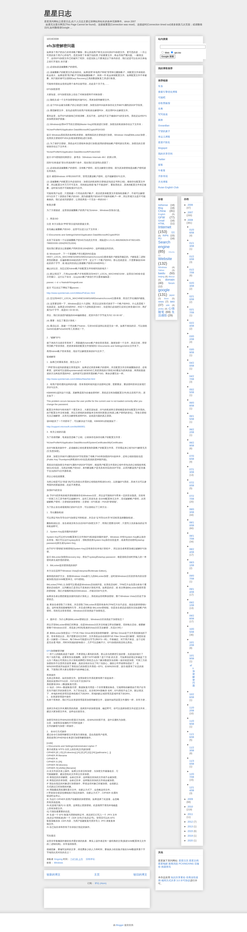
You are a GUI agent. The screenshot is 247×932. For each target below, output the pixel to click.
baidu (161, 273)
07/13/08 (191, 471)
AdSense (163, 205)
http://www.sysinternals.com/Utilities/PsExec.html (71, 293)
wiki (167, 305)
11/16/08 (191, 735)
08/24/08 (191, 550)
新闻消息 (173, 863)
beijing (161, 276)
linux (166, 298)
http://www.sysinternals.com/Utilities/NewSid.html (71, 379)
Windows (58, 862)
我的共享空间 (165, 153)
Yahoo (161, 270)
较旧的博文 (140, 874)
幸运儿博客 (164, 136)
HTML (161, 223)
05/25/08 (191, 391)
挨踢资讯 (166, 866)
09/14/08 (191, 590)
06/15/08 (191, 417)
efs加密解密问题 (61, 46)
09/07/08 (191, 577)
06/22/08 (191, 431)
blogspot (162, 148)
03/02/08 (191, 338)
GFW (161, 217)
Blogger (120, 925)
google (164, 290)
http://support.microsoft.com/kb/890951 (66, 426)
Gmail (161, 220)
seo (172, 301)
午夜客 (161, 170)
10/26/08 (191, 696)
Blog (160, 208)
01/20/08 (191, 258)
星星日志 (57, 13)
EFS (49, 651)
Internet (164, 227)
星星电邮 (163, 863)
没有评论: (91, 859)
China (162, 211)
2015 (191, 831)
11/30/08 (191, 762)
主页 (97, 874)
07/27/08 (191, 497)
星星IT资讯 (164, 142)
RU (160, 238)
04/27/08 (191, 377)
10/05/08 (191, 630)
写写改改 (163, 114)
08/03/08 (191, 511)
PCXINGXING (186, 863)
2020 (191, 840)
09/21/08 (191, 604)
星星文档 (194, 860)
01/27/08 (191, 271)
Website (165, 259)
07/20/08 (191, 484)
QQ (173, 232)
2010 (190, 806)
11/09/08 (191, 722)
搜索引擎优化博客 (167, 91)
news (161, 301)
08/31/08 (191, 564)
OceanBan (163, 125)
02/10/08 (191, 298)
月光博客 (163, 181)
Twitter (161, 159)
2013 (191, 826)
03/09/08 (191, 351)
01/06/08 (191, 231)
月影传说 (163, 176)
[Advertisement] (87, 897)
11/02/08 (191, 709)
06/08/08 (191, 404)
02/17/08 (191, 311)
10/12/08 (191, 644)
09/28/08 (191, 617)
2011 (190, 814)
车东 (160, 86)
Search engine (164, 244)
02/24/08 (191, 324)
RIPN (165, 235)
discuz (171, 276)
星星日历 (183, 860)
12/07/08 (191, 775)
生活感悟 (166, 313)
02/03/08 (191, 284)
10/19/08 (191, 657)
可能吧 (161, 97)
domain (170, 279)
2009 (190, 799)
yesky (161, 309)
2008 (190, 220)
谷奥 (160, 108)
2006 (190, 204)
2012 (191, 821)
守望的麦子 (164, 131)
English (161, 214)
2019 (191, 835)
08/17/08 (191, 537)
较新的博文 (53, 874)
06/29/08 (191, 444)
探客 (160, 164)
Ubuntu (171, 252)
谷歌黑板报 (164, 103)
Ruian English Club (168, 187)
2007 (190, 212)
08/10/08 (191, 524)
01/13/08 (191, 244)
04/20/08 (191, 364)
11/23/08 (191, 749)
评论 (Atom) (101, 883)
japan (172, 295)
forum (171, 283)
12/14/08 (191, 789)
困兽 (160, 120)
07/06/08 (191, 457)
